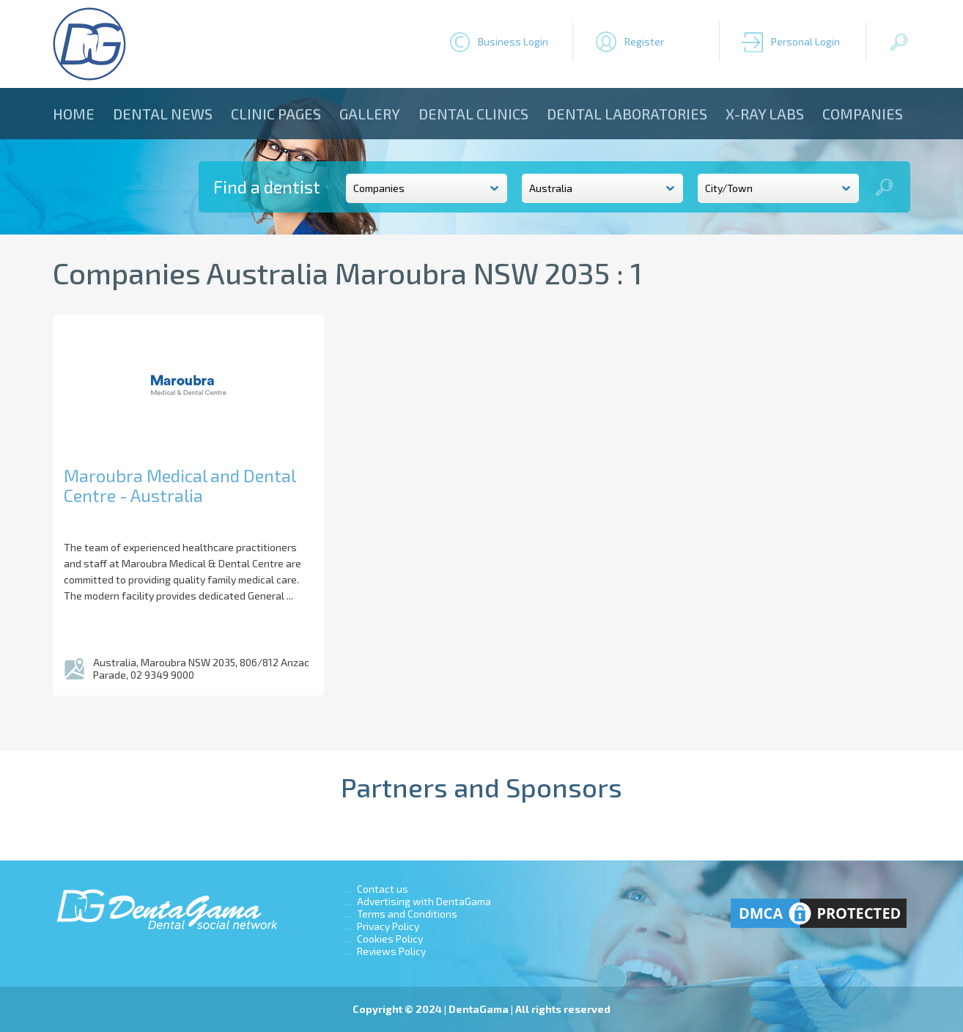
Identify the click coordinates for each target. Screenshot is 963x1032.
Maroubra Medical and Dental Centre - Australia (179, 485)
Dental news (163, 113)
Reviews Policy (391, 951)
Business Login (513, 41)
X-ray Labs (765, 113)
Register (644, 41)
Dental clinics (473, 113)
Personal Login (805, 41)
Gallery (369, 113)
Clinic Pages (276, 113)
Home (74, 113)
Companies (862, 113)
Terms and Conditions (407, 913)
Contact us (382, 888)
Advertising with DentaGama (424, 901)
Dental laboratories (627, 113)
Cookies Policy (390, 938)
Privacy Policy (388, 926)
